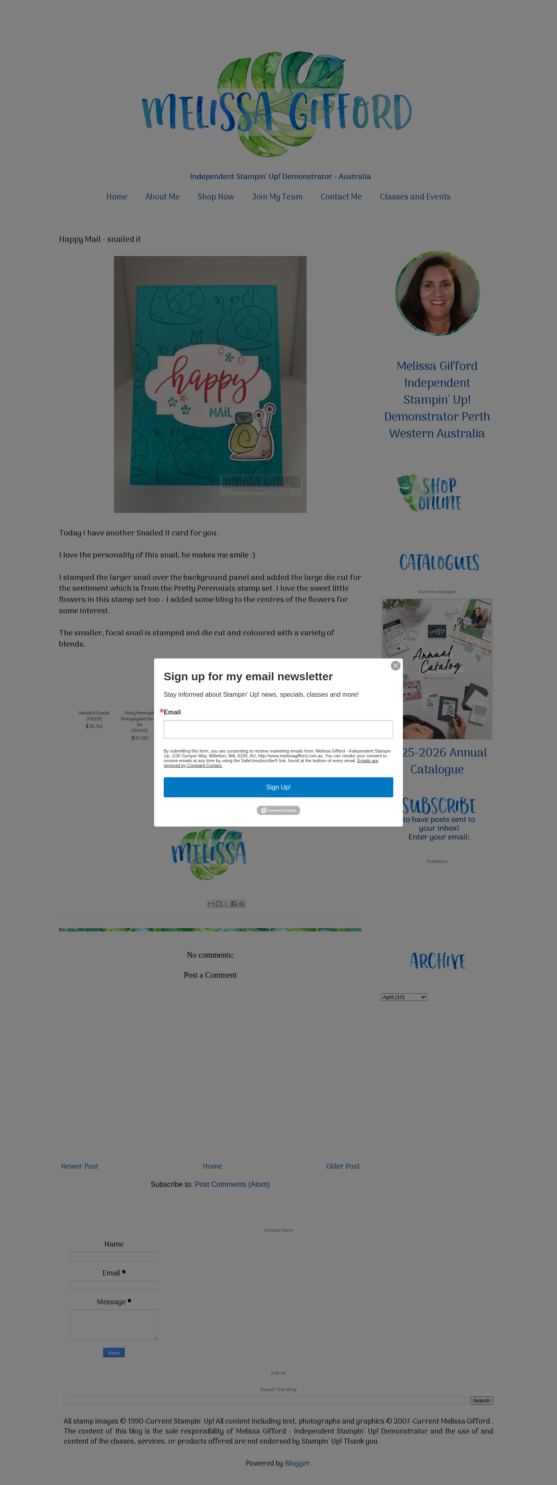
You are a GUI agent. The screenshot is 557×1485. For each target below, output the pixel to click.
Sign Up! (278, 787)
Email (172, 712)
